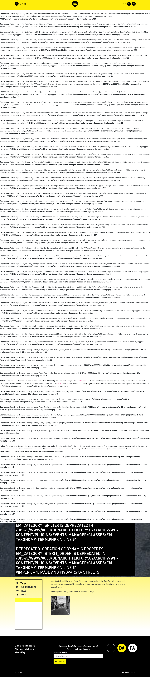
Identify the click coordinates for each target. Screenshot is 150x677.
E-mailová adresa (60, 652)
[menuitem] (124, 3)
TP (134, 672)
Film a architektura (24, 649)
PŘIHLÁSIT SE (60, 661)
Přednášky (20, 652)
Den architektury (25, 645)
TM (131, 672)
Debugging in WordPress (91, 383)
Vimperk (24, 583)
